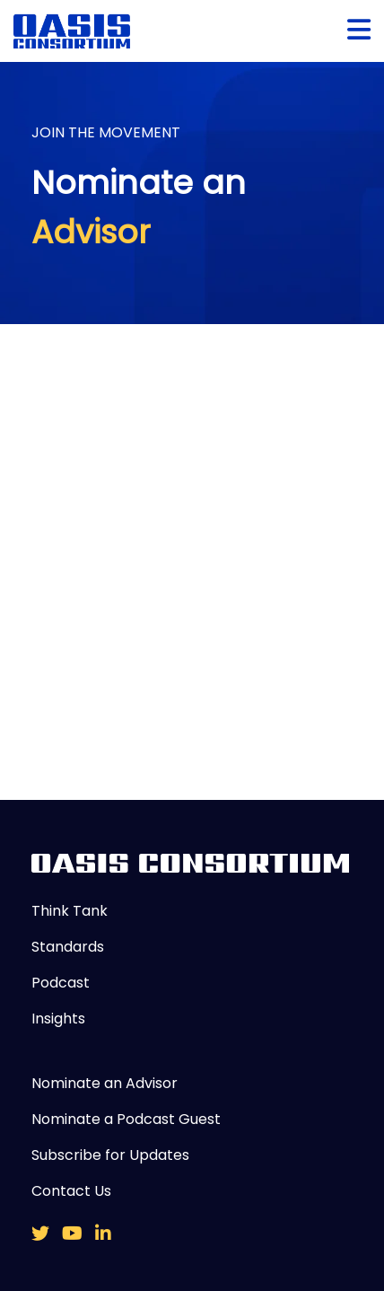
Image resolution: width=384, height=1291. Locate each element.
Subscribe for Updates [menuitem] (110, 1155)
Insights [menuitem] (58, 1018)
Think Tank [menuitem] (69, 910)
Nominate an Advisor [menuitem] (104, 1083)
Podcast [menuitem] (60, 982)
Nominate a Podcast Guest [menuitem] (126, 1119)
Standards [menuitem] (67, 946)
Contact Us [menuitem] (71, 1191)
